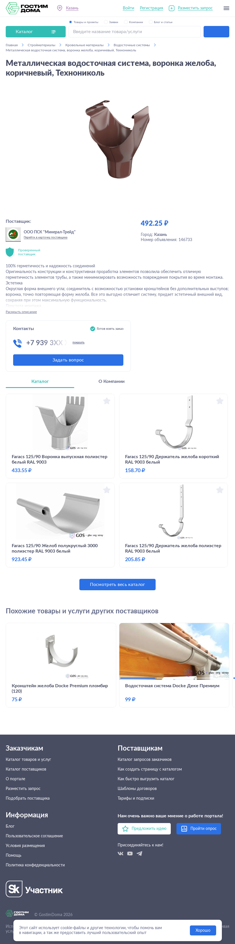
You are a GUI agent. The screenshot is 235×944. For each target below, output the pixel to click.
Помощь (13, 856)
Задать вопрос (68, 360)
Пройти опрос (203, 829)
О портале (15, 779)
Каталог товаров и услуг (28, 760)
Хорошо (203, 931)
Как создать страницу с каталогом (150, 769)
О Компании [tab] (111, 381)
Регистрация (151, 8)
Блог (10, 826)
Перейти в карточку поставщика (45, 237)
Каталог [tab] (40, 381)
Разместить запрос (195, 8)
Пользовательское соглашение (34, 836)
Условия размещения (25, 846)
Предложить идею (149, 829)
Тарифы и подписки (136, 799)
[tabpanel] (117, 492)
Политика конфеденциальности (35, 865)
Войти (128, 8)
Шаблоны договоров (137, 789)
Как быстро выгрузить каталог (146, 779)
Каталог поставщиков (26, 769)
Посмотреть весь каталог (117, 584)
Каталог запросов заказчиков (145, 760)
